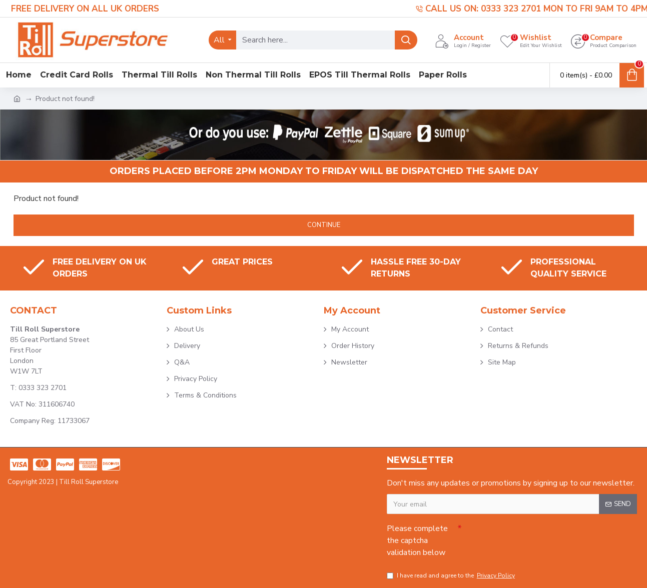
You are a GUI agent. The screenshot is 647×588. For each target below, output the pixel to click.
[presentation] (532, 537)
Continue (323, 225)
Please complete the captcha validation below (417, 540)
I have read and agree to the (451, 575)
